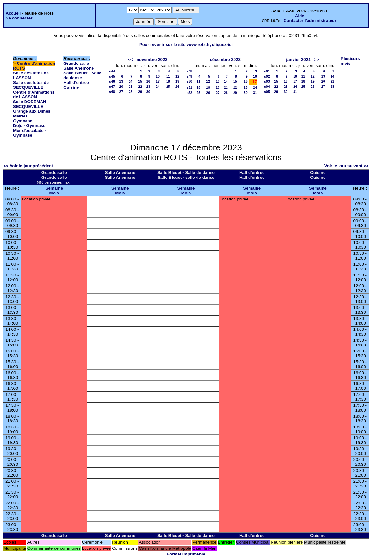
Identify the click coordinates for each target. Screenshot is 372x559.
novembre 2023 (152, 59)
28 (130, 92)
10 (158, 76)
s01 (267, 71)
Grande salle (76, 63)
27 (121, 92)
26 (177, 86)
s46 (112, 81)
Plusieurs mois (350, 61)
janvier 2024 (298, 59)
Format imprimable (186, 554)
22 (140, 86)
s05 (267, 92)
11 (168, 76)
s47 (112, 86)
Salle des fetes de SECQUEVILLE (31, 85)
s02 (267, 76)
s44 (112, 71)
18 (168, 81)
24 (158, 86)
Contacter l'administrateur (310, 20)
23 (148, 86)
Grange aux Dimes (31, 111)
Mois (54, 193)
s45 (112, 76)
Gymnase (22, 120)
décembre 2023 (225, 59)
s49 (189, 76)
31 (255, 92)
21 (130, 86)
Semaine (54, 188)
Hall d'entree (76, 82)
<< (130, 59)
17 (158, 81)
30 (148, 92)
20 (121, 86)
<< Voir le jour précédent (28, 165)
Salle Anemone (78, 68)
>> (316, 59)
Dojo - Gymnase (29, 125)
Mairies (20, 116)
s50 (189, 81)
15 (140, 81)
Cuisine (71, 87)
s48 (112, 92)
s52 (189, 92)
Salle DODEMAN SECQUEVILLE (29, 104)
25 (168, 86)
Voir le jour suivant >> (346, 165)
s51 (189, 87)
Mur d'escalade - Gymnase (29, 133)
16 (148, 81)
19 (177, 81)
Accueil (13, 13)
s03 (267, 81)
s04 (267, 86)
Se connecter (19, 18)
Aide (299, 15)
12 (177, 76)
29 (140, 92)
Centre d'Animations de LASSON (34, 94)
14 (130, 81)
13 (121, 81)
